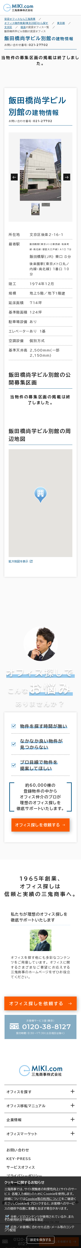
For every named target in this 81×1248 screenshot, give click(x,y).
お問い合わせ (17, 1150)
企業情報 (14, 1120)
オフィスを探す (19, 1092)
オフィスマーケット (21, 1134)
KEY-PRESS (18, 1158)
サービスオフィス (20, 1167)
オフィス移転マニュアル (26, 1106)
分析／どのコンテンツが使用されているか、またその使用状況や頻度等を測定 (39, 1218)
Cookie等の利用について (43, 1198)
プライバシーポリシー (24, 1176)
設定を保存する (40, 1239)
